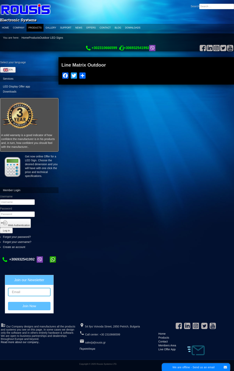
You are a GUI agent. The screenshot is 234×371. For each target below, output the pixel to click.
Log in (6, 230)
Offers (91, 27)
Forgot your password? (17, 236)
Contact (105, 27)
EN (8, 70)
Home (5, 27)
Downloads (132, 27)
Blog (118, 27)
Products (35, 27)
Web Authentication (15, 223)
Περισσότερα (87, 348)
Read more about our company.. (20, 342)
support (65, 27)
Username (6, 196)
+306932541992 (20, 259)
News (78, 27)
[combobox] (216, 6)
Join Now (29, 306)
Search (195, 6)
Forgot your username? (17, 241)
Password (6, 208)
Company (19, 27)
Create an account (16, 247)
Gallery (50, 27)
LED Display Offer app (16, 86)
